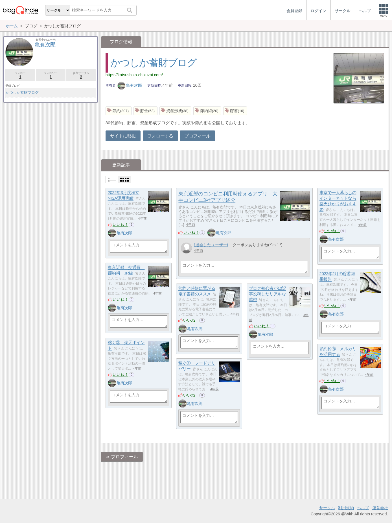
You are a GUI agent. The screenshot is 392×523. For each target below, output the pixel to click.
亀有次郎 (129, 85)
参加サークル (81, 75)
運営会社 (380, 507)
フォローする (160, 136)
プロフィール (197, 136)
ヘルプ (363, 507)
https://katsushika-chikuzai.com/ (134, 75)
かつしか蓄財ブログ (153, 62)
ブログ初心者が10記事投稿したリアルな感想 (267, 294)
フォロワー (50, 75)
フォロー (20, 75)
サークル (327, 507)
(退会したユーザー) (211, 245)
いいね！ (120, 224)
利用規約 (346, 507)
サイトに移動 (123, 136)
